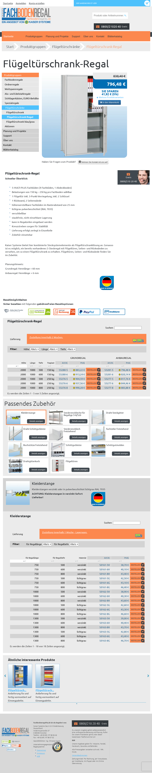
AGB (38, 756)
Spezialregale (12, 102)
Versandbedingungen (79, 755)
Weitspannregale (14, 88)
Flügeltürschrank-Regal (104, 47)
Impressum (41, 753)
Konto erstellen (37, 3)
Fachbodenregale (14, 79)
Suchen (123, 327)
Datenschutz (41, 750)
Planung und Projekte (57, 36)
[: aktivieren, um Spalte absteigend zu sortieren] (17, 366)
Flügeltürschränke (66, 47)
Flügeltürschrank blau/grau (20, 121)
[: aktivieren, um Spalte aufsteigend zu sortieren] (31, 366)
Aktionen (9, 126)
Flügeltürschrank (15, 112)
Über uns (88, 36)
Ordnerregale (12, 84)
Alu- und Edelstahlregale (18, 93)
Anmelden (21, 3)
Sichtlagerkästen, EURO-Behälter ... (23, 98)
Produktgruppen (34, 36)
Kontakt (100, 36)
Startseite (8, 3)
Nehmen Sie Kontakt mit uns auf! (93, 162)
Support (76, 36)
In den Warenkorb (109, 102)
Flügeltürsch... (17, 690)
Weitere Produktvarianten (111, 97)
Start (10, 47)
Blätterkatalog (115, 36)
